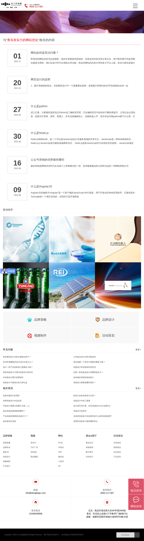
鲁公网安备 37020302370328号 (72, 535)
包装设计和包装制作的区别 (84, 367)
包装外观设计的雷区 (11, 396)
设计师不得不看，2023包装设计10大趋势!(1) (91, 406)
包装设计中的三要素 (81, 401)
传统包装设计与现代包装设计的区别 (18, 372)
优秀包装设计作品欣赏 (12, 401)
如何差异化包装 (9, 421)
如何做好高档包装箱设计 (83, 377)
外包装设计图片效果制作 (13, 377)
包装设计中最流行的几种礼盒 (15, 382)
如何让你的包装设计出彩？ (84, 396)
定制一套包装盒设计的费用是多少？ (88, 372)
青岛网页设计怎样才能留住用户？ (17, 357)
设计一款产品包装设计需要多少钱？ (18, 367)
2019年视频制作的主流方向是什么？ (18, 362)
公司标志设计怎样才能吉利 (84, 357)
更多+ (138, 349)
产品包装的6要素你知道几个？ (15, 416)
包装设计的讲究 (79, 411)
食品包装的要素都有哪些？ (14, 411)
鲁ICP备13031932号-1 (51, 535)
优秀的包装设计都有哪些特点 (85, 421)
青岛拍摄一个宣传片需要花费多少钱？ (89, 362)
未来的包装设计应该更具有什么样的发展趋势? (92, 416)
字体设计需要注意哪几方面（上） (17, 406)
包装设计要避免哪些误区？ (84, 382)
